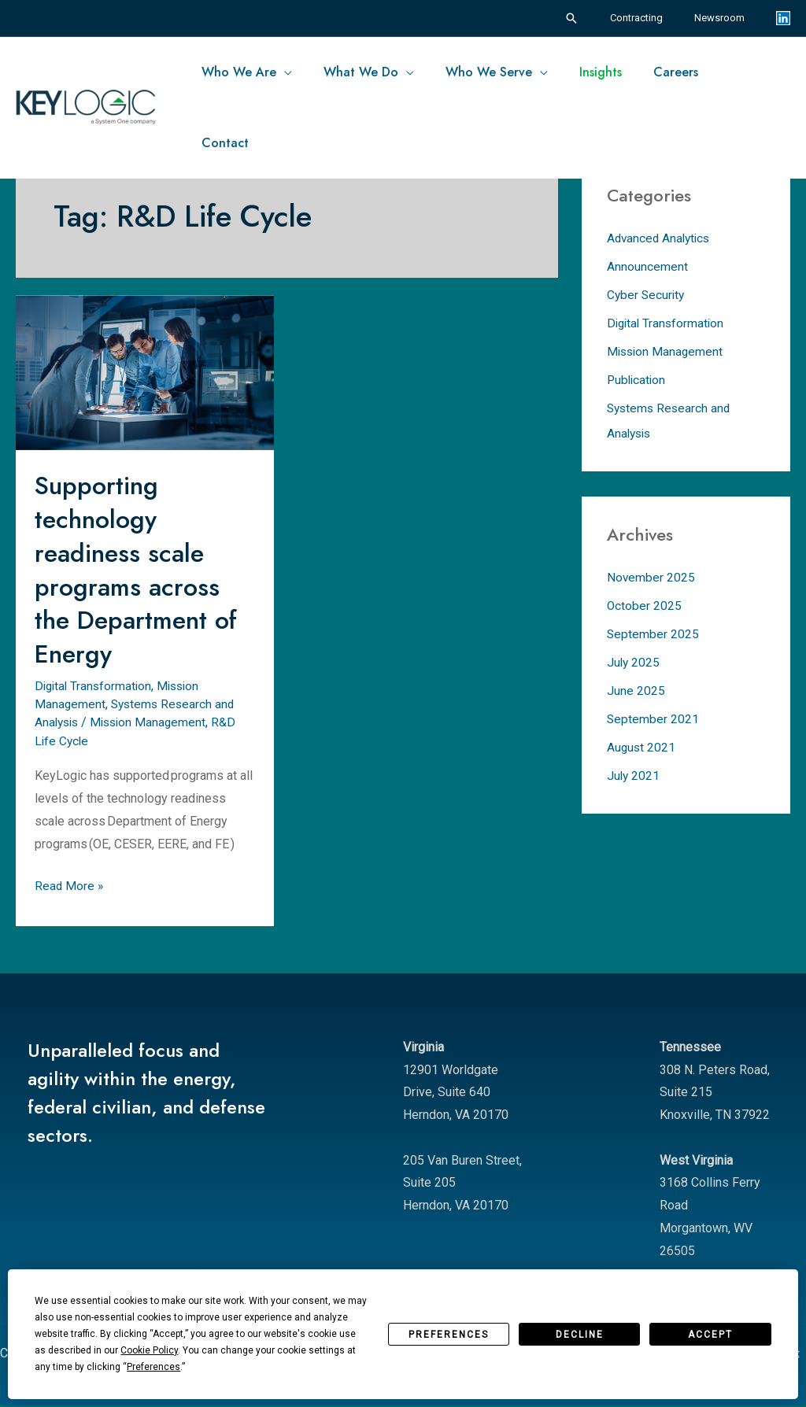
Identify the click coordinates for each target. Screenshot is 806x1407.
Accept (710, 1334)
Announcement (647, 266)
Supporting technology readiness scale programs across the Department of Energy (140, 569)
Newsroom (725, 18)
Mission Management (153, 722)
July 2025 (634, 662)
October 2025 (644, 605)
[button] (593, 18)
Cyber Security (647, 294)
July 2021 (634, 775)
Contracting (653, 18)
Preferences (449, 1334)
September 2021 (653, 718)
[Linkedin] (783, 18)
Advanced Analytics (661, 238)
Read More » (70, 883)
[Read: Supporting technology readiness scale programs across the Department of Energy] (145, 371)
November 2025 (651, 577)
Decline (580, 1334)
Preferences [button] (153, 1366)
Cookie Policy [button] (149, 1350)
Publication (637, 379)
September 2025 (653, 633)
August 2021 (642, 747)
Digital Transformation (95, 685)
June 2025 (636, 690)
